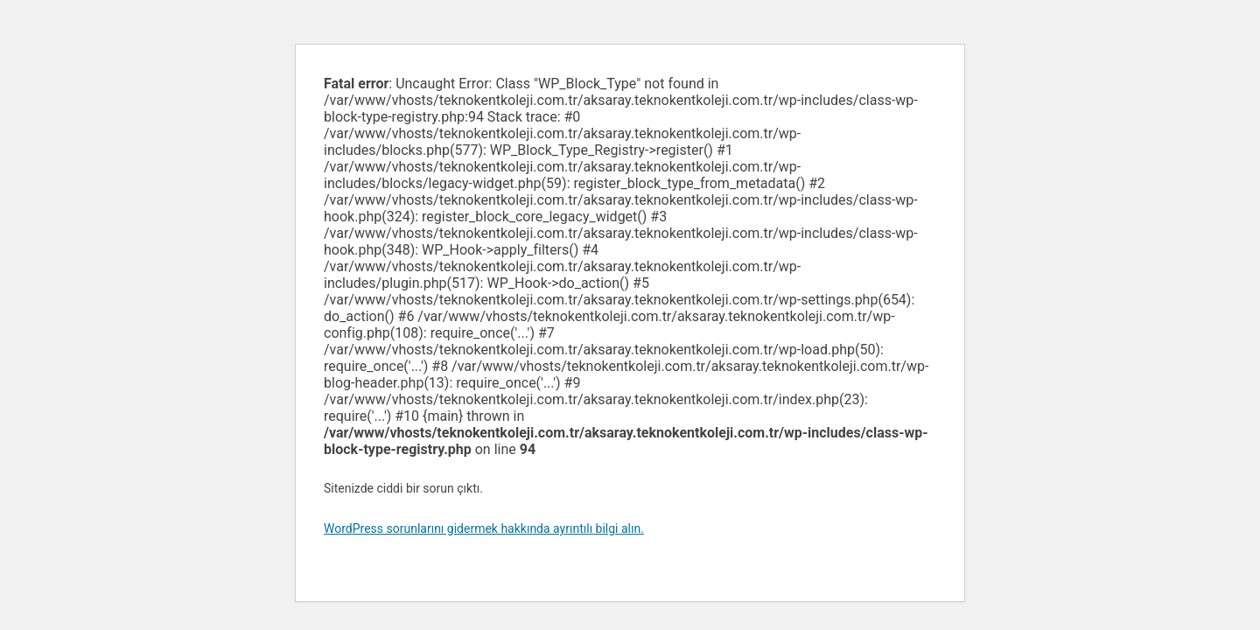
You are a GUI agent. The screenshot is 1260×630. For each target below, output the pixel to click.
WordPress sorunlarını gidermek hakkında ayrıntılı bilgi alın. (484, 529)
